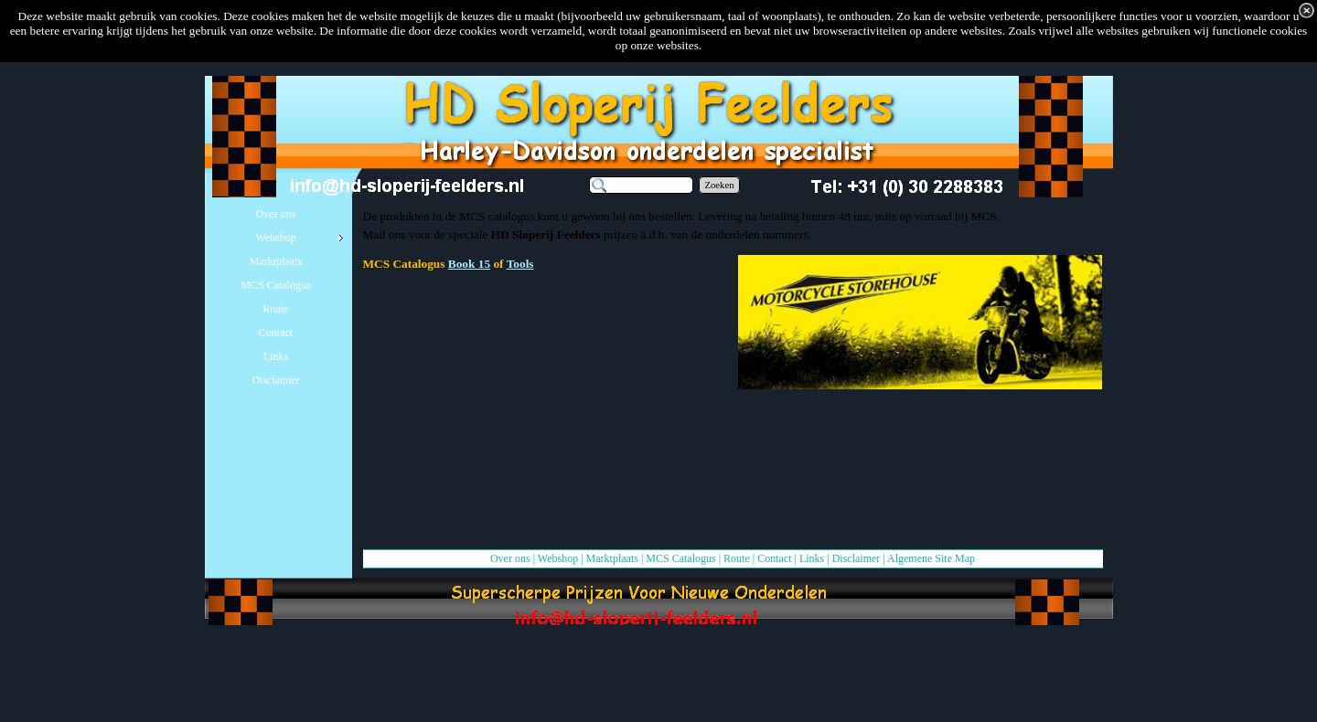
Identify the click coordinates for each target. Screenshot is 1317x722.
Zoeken (719, 185)
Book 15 (469, 264)
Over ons (510, 558)
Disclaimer (856, 558)
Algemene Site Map (931, 558)
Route (736, 558)
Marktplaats (612, 558)
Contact (774, 558)
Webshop (558, 558)
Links (811, 558)
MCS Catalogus (680, 558)
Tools (520, 264)
